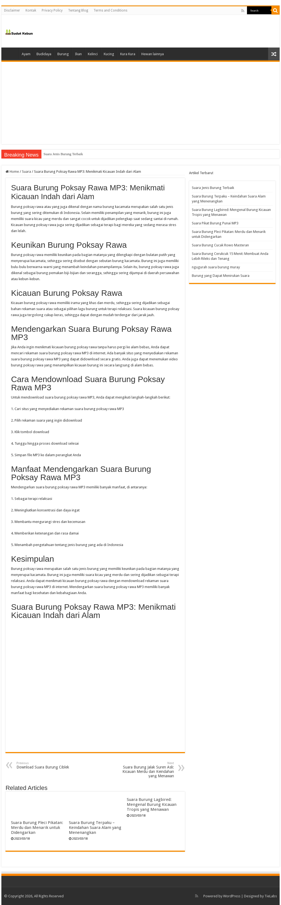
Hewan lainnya (152, 54)
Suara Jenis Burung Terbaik (63, 154)
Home (11, 53)
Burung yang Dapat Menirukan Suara (220, 276)
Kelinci (93, 54)
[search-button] (275, 10)
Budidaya (43, 54)
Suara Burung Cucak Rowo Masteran (220, 245)
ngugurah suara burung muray (216, 267)
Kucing (109, 54)
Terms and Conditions (110, 10)
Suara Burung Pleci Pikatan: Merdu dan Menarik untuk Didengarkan (37, 827)
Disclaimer (12, 10)
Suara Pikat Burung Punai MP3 (215, 223)
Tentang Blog (78, 10)
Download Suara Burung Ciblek (44, 765)
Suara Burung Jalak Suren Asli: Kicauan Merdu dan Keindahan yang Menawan (146, 769)
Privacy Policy (52, 10)
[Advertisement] (140, 103)
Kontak (31, 10)
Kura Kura (127, 54)
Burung (63, 54)
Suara (26, 171)
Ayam (26, 54)
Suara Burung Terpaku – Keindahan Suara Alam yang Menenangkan (95, 827)
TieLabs (271, 896)
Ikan (78, 54)
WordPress (231, 896)
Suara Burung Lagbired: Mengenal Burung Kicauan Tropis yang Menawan (151, 804)
